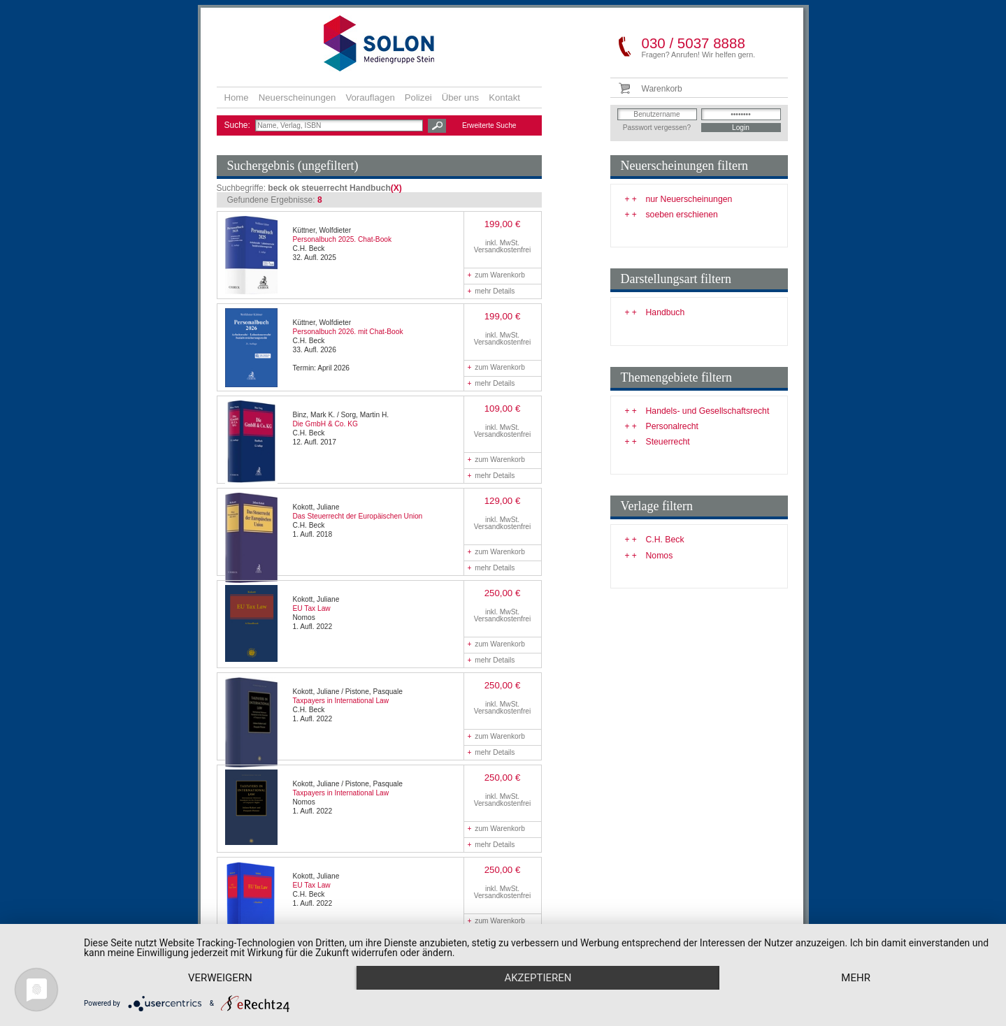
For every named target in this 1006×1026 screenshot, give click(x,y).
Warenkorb (662, 89)
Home (236, 97)
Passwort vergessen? (657, 127)
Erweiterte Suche (489, 125)
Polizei (418, 97)
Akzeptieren (537, 977)
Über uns (461, 97)
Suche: (238, 125)
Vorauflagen (369, 97)
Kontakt (504, 97)
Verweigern (220, 977)
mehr (855, 977)
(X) (396, 188)
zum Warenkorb (496, 275)
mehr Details (491, 291)
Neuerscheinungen (297, 97)
